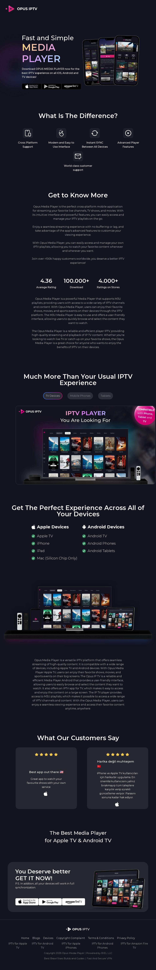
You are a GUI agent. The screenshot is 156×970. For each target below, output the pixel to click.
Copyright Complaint (70, 938)
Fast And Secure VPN (99, 958)
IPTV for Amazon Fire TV (134, 945)
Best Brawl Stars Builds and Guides (64, 958)
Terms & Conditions (101, 938)
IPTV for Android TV (42, 945)
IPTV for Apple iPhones (71, 945)
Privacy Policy (126, 938)
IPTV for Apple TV (17, 945)
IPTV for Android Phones (102, 945)
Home (25, 938)
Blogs (36, 938)
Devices (48, 938)
